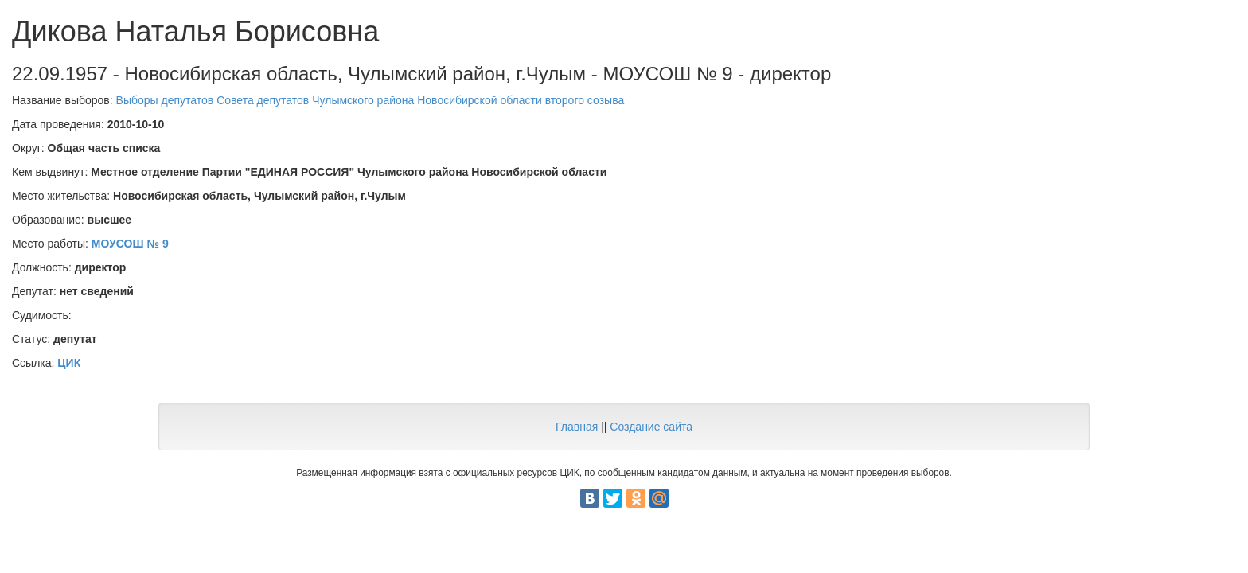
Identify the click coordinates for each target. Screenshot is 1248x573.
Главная (577, 426)
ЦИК (68, 363)
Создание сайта (651, 426)
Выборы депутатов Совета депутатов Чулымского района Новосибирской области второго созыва (370, 100)
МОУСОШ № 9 (130, 243)
